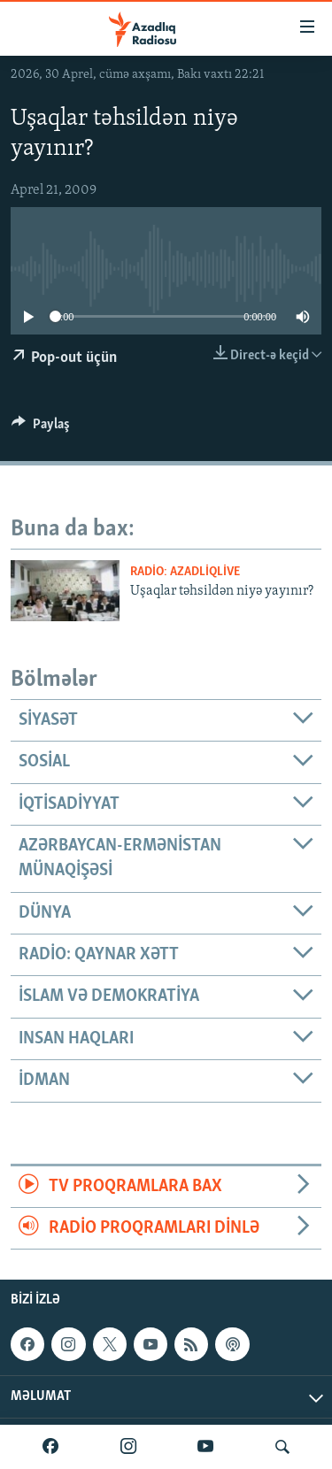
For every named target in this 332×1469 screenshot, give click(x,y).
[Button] (41, 428)
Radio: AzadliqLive (185, 572)
